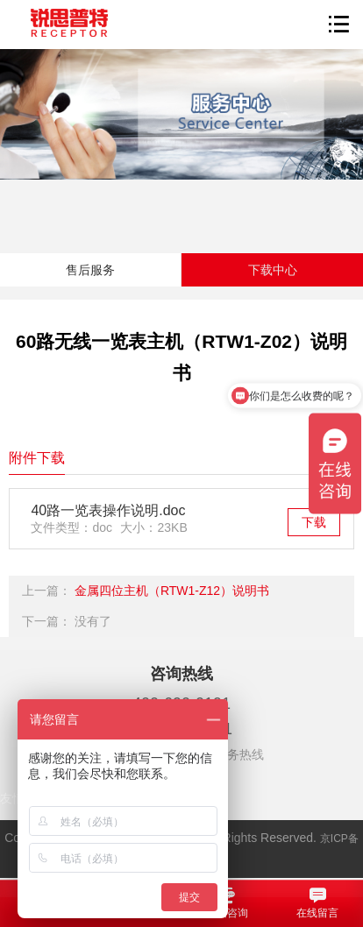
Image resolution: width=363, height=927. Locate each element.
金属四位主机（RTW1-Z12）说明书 (172, 591)
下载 (314, 522)
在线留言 (318, 902)
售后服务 (90, 270)
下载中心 (272, 270)
